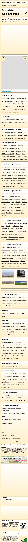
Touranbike (12, 156)
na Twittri (15, 523)
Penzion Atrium (21, 258)
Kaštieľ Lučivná (11, 258)
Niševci (9, 112)
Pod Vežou (9, 213)
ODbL (18, 535)
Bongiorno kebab (19, 169)
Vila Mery (3, 223)
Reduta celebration (13, 204)
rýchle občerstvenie (8, 169)
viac (17, 441)
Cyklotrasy (12, 2)
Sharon (15, 172)
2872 (25, 122)
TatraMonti (22, 234)
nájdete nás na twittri (7, 499)
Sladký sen (17, 213)
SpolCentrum (15, 226)
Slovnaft (19, 156)
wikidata (8, 448)
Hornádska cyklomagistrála (15, 122)
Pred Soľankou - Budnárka (8, 297)
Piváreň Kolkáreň (15, 180)
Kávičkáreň (14, 186)
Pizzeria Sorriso (19, 210)
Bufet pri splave (17, 167)
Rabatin (18, 154)
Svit (8, 109)
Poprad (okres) (21, 313)
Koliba (14, 178)
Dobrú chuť (24, 183)
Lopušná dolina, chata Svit (8, 106)
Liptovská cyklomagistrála (12, 119)
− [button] (3, 60)
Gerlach (8, 226)
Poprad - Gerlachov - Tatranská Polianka (14, 138)
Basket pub (10, 210)
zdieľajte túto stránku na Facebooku (10, 523)
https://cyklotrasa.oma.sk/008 (7, 91)
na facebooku (11, 522)
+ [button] (3, 58)
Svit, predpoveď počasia (9, 405)
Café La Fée (6, 186)
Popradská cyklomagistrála (8, 5)
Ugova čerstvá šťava (18, 193)
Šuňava (3, 109)
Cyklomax (11, 151)
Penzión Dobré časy (12, 234)
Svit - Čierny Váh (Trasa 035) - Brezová (11, 132)
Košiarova (13, 109)
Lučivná (9, 376)
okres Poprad (5, 366)
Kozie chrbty (14, 397)
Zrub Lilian (14, 250)
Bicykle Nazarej (20, 151)
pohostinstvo (8, 178)
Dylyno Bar (4, 237)
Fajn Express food (6, 193)
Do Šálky (18, 202)
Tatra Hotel (10, 228)
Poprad (3, 316)
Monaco (17, 207)
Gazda (7, 180)
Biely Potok (20, 106)
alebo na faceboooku (7, 501)
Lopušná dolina (9, 101)
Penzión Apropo (11, 263)
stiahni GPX (4, 448)
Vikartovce (20, 384)
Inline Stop (21, 172)
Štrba (7, 384)
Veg (11, 183)
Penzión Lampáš (13, 237)
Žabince (20, 109)
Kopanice (15, 112)
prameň (21, 186)
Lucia (13, 202)
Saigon (7, 183)
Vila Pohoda (23, 223)
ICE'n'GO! (8, 167)
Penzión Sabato (16, 255)
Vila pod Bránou (21, 263)
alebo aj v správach (7, 504)
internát (10, 223)
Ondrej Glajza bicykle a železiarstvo (12, 159)
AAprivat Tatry (18, 228)
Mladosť (16, 223)
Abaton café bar (5, 202)
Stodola (3, 210)
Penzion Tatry (16, 239)
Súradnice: (3, 447)
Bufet (2, 167)
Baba (2, 196)
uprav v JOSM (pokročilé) (19, 444)
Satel (2, 226)
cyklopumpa (4, 156)
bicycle (23, 2)
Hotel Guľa (4, 266)
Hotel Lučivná (5, 261)
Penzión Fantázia (6, 231)
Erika (14, 196)
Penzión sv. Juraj (14, 261)
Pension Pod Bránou (13, 252)
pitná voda (20, 196)
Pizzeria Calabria (17, 175)
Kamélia (22, 252)
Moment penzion (5, 255)
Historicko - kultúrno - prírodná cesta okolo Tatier (14, 135)
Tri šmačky (10, 207)
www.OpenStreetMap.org (19, 533)
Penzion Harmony (6, 247)
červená (18, 2)
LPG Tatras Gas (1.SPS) (7, 154)
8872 (2, 119)
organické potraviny (14, 199)
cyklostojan (4, 145)
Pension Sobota (5, 250)
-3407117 (3, 446)
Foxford (25, 167)
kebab (3, 213)
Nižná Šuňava (19, 373)
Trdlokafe (16, 183)
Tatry (2, 395)
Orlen (23, 154)
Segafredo (4, 199)
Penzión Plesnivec (17, 247)
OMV (24, 159)
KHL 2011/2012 (11, 313)
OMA (6, 2)
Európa (14, 231)
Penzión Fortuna (13, 266)
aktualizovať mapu (9, 444)
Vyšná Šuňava (5, 382)
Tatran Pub (9, 196)
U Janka (23, 199)
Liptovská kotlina (11, 400)
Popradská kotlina (18, 395)
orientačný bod (5, 98)
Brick (22, 207)
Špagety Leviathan (6, 175)
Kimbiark (12, 300)
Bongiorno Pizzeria (6, 172)
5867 (4, 125)
